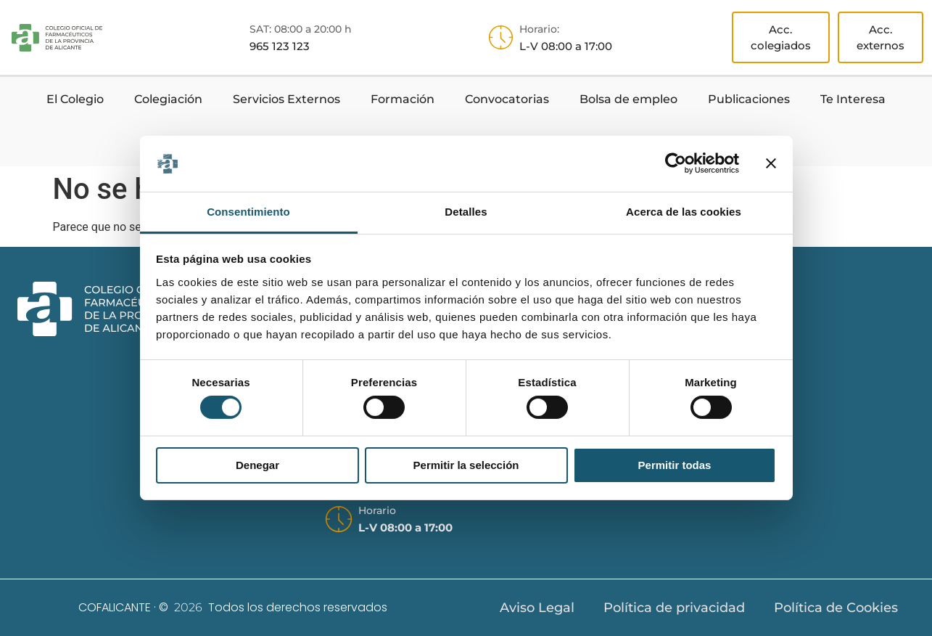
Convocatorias (507, 99)
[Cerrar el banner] (771, 163)
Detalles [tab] (466, 211)
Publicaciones (749, 99)
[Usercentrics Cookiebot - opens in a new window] (675, 163)
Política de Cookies (836, 608)
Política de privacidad (674, 608)
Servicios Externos (286, 99)
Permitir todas (675, 465)
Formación (402, 99)
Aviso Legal (537, 608)
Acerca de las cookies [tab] (683, 211)
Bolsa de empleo (628, 99)
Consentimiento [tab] (248, 211)
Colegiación (168, 99)
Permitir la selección (466, 465)
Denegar (257, 465)
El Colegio (75, 99)
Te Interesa (853, 99)
